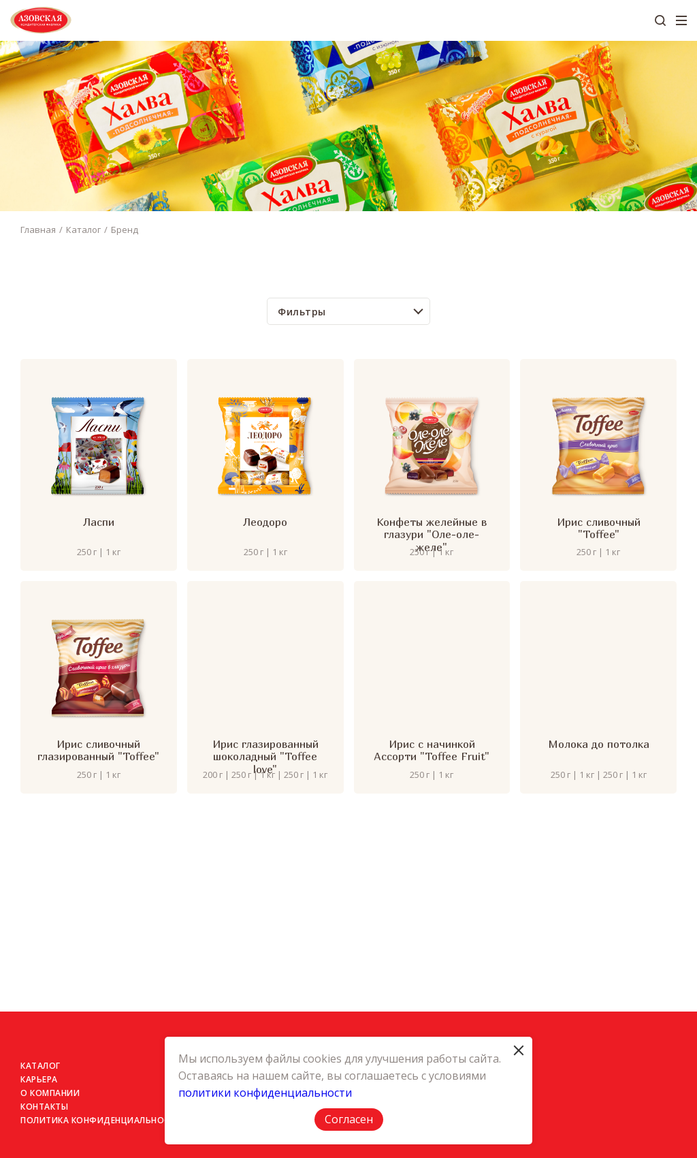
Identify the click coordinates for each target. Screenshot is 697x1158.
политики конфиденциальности (265, 1092)
